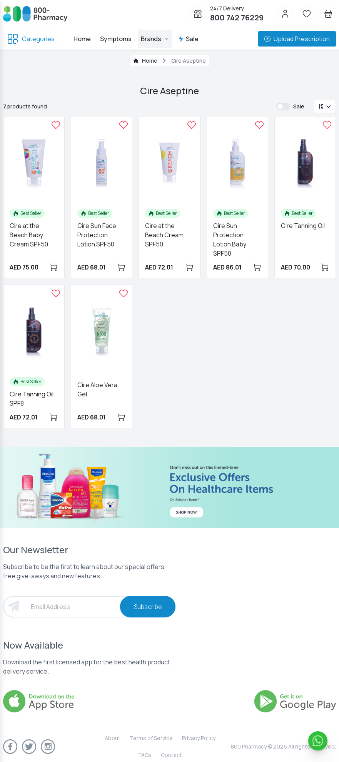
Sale (188, 39)
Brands (155, 39)
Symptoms (116, 39)
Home (82, 39)
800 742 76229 (237, 17)
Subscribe (148, 606)
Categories (31, 39)
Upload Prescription (297, 39)
